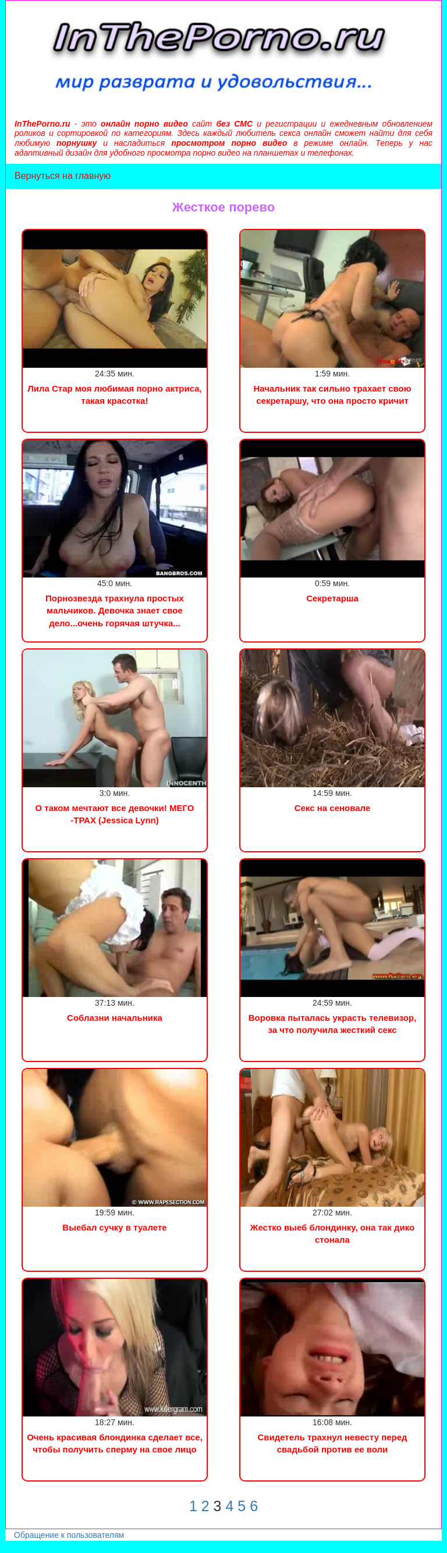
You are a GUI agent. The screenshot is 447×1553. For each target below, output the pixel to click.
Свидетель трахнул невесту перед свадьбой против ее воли (332, 1443)
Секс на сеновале (333, 808)
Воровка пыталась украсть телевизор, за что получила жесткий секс (333, 1024)
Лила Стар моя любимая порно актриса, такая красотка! (114, 394)
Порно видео (26, 1547)
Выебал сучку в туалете (114, 1227)
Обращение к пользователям (69, 1535)
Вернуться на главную (63, 176)
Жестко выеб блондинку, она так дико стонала (332, 1233)
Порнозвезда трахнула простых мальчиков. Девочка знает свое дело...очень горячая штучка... (114, 610)
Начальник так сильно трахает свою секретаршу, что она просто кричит (332, 394)
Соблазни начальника (114, 1018)
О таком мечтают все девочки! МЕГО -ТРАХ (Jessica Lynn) (115, 814)
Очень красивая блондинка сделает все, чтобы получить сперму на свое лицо (115, 1443)
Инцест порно (161, 1547)
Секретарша (332, 598)
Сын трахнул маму (92, 1547)
